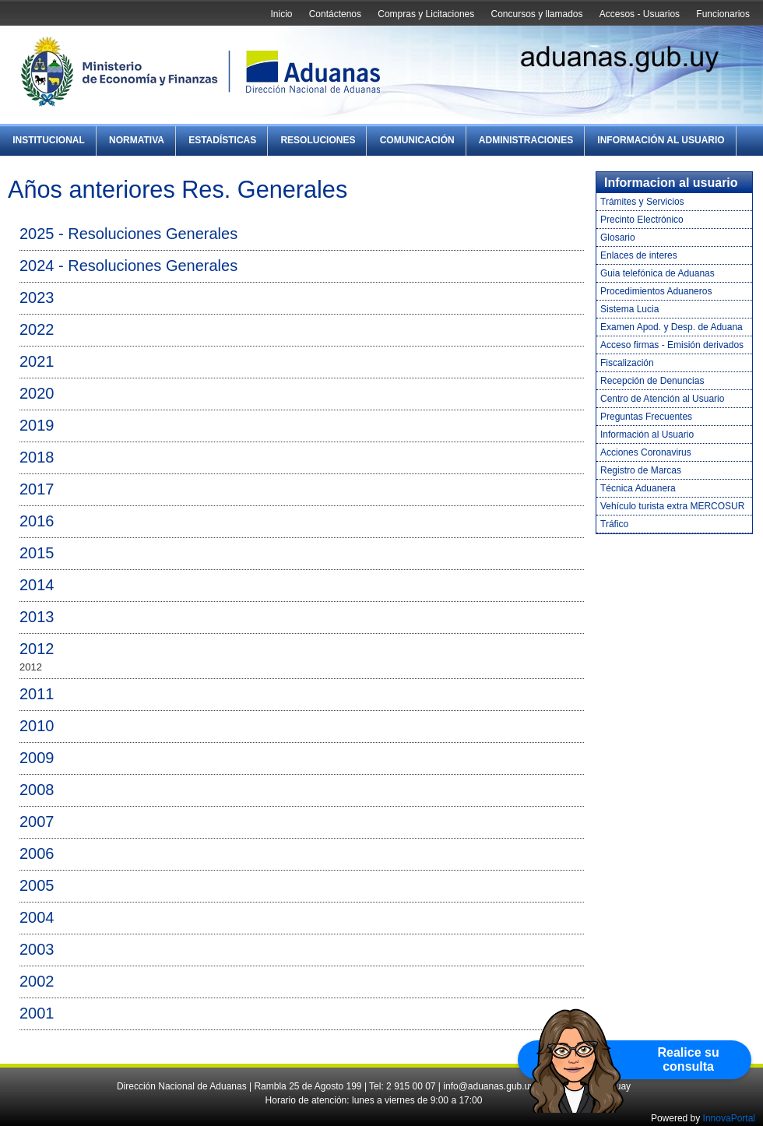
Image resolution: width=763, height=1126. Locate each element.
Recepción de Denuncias (652, 380)
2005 (36, 885)
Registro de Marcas (640, 470)
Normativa (136, 140)
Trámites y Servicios (642, 201)
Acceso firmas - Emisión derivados (672, 345)
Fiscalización (627, 362)
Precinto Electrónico (642, 219)
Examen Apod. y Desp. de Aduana (671, 327)
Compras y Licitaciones (426, 14)
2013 (36, 616)
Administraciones (526, 140)
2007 (36, 821)
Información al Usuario (660, 140)
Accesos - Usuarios (640, 14)
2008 (36, 789)
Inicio (281, 14)
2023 (36, 297)
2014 (36, 584)
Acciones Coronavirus (645, 452)
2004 (36, 917)
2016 (36, 521)
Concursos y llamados (536, 14)
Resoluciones (317, 140)
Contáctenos (335, 14)
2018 (36, 457)
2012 (36, 648)
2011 (36, 693)
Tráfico (614, 524)
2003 (36, 949)
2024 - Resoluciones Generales (128, 265)
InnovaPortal (729, 1118)
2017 (36, 489)
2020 (36, 393)
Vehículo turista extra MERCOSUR (672, 506)
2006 (36, 853)
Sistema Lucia (629, 309)
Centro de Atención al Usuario (662, 398)
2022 (36, 329)
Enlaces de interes (638, 255)
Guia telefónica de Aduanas (657, 273)
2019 (36, 425)
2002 (36, 981)
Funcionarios (723, 14)
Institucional (48, 140)
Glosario (617, 237)
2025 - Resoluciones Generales (128, 233)
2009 (36, 757)
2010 (36, 725)
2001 (36, 1013)
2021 (36, 361)
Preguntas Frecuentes (646, 416)
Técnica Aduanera (638, 488)
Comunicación (417, 140)
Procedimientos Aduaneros (656, 291)
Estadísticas (222, 140)
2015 (36, 552)
